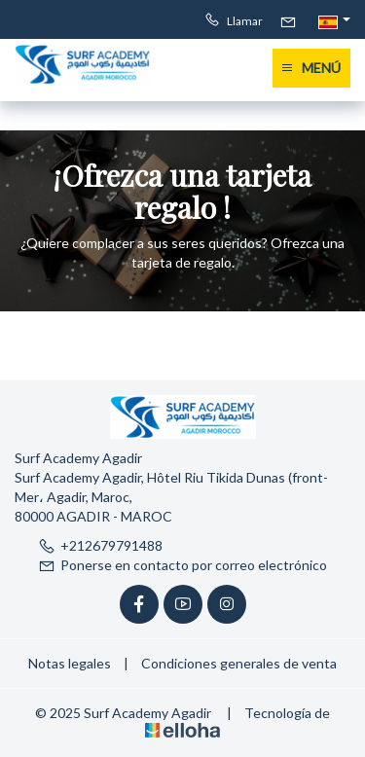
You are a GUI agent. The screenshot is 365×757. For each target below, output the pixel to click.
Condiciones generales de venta (239, 663)
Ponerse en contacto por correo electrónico (182, 565)
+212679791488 (100, 545)
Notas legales (69, 663)
